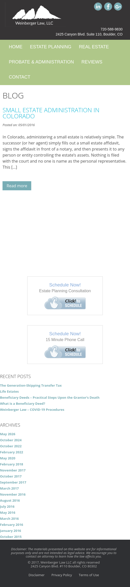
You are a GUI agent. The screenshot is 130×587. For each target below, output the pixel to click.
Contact (19, 77)
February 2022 (11, 452)
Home (15, 46)
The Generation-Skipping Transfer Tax (31, 385)
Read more (17, 186)
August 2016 (10, 500)
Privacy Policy (61, 575)
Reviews (91, 61)
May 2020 (7, 458)
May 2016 (7, 512)
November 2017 (12, 470)
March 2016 (9, 518)
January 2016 (10, 530)
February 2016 (11, 524)
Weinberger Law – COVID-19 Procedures (32, 409)
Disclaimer (36, 575)
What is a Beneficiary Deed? (22, 403)
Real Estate (94, 46)
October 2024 (11, 440)
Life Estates (9, 391)
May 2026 (7, 434)
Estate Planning (50, 46)
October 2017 (11, 476)
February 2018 (11, 464)
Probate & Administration (41, 61)
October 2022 (11, 446)
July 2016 (7, 506)
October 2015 (11, 536)
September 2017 (13, 482)
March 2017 (9, 488)
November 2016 (12, 494)
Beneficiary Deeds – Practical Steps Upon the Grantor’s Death (50, 397)
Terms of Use (89, 575)
